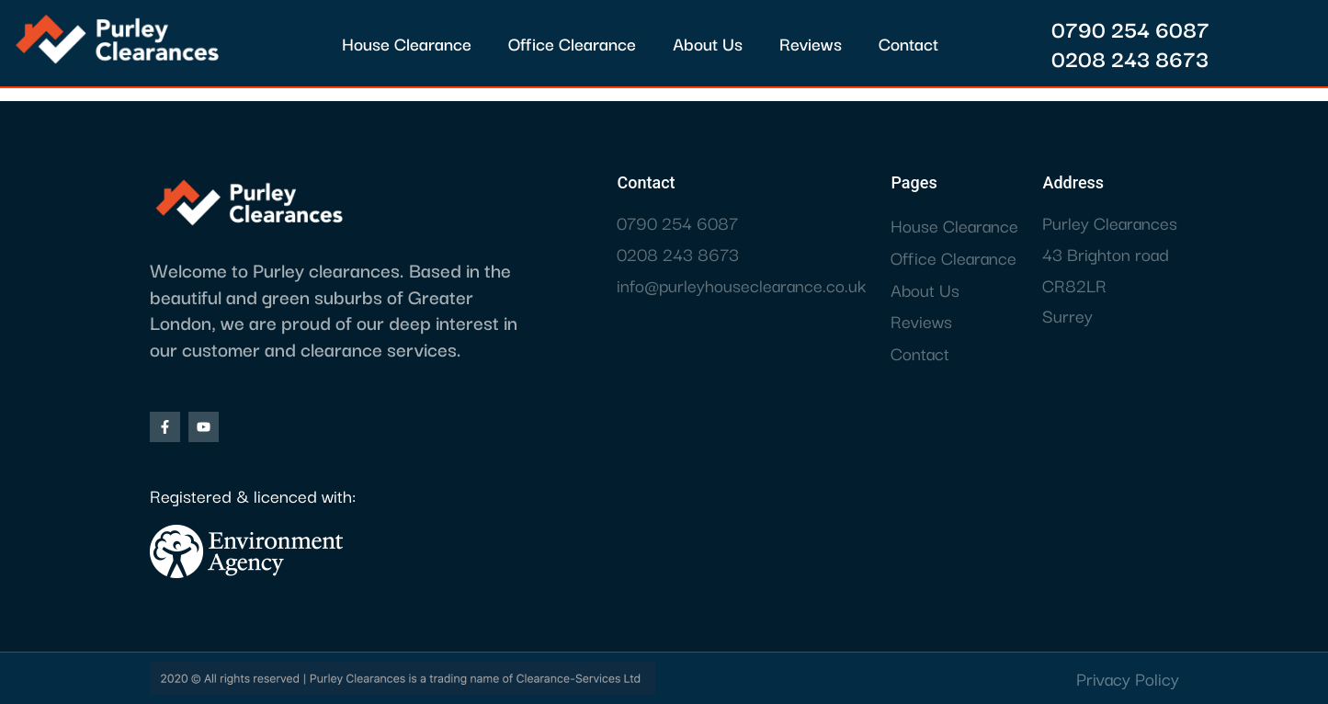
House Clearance (406, 43)
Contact (908, 43)
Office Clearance (572, 43)
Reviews (810, 43)
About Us (708, 43)
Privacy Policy (1127, 678)
